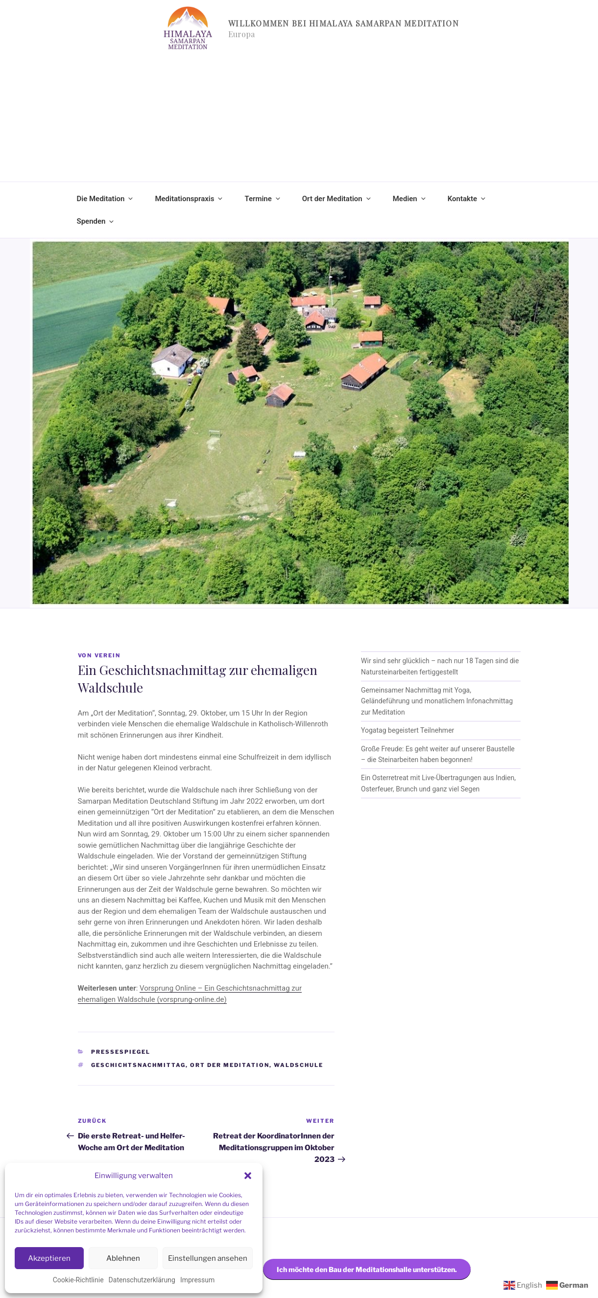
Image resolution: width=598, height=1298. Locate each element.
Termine (262, 198)
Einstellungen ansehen (207, 1258)
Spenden (96, 221)
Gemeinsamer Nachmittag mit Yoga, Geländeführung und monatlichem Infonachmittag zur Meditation (437, 701)
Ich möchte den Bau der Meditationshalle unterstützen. (367, 1269)
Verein (108, 655)
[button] (248, 1176)
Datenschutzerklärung (142, 1280)
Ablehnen (123, 1258)
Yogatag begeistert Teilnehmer (407, 730)
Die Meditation (106, 198)
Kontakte (467, 198)
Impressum (197, 1280)
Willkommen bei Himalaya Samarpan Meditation (343, 23)
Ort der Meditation (337, 198)
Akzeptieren (49, 1258)
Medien (410, 198)
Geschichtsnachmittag (138, 1065)
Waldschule (298, 1065)
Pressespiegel (120, 1051)
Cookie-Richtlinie (78, 1280)
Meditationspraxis (189, 198)
